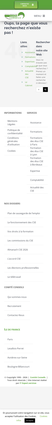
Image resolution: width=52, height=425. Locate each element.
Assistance (30, 52)
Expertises (30, 61)
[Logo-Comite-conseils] (14, 13)
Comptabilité (31, 66)
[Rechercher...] (39, 89)
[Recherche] (45, 89)
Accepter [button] (29, 420)
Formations (30, 57)
